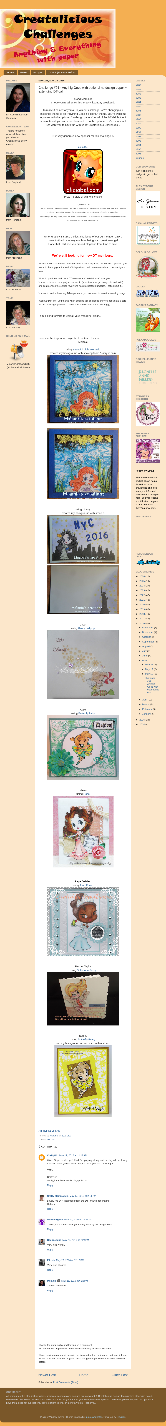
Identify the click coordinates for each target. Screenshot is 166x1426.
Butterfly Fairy (86, 713)
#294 (138, 145)
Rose (86, 793)
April (145, 699)
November (148, 632)
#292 (138, 136)
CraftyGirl (52, 1155)
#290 (138, 128)
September (148, 641)
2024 (142, 585)
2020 (142, 604)
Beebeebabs (54, 1240)
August (146, 646)
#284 (138, 102)
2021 (142, 599)
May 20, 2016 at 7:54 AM (77, 1219)
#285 (138, 106)
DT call (50, 1139)
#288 (138, 119)
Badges (37, 72)
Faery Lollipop (86, 628)
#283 (138, 97)
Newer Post (47, 1375)
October (147, 637)
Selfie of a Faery (86, 970)
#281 (138, 89)
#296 (138, 153)
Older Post (120, 1375)
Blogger (121, 1417)
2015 (142, 719)
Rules (23, 72)
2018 (142, 614)
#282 (138, 93)
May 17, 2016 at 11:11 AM (73, 1155)
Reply (50, 1185)
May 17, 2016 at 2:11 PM (82, 1196)
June (145, 655)
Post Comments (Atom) (65, 1382)
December (148, 627)
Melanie (51, 1280)
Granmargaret (55, 1219)
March (146, 704)
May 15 (149, 674)
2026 (142, 576)
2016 (142, 623)
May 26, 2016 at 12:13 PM (70, 1260)
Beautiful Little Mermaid (86, 349)
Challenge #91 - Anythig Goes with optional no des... (152, 685)
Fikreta (51, 1260)
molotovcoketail (93, 1417)
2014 (142, 724)
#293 (138, 140)
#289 (138, 123)
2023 (142, 590)
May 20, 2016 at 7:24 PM (75, 1240)
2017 (142, 618)
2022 (142, 595)
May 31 (149, 664)
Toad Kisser (87, 885)
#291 (138, 132)
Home (10, 72)
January (147, 713)
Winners (140, 158)
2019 (142, 609)
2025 (142, 581)
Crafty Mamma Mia (57, 1196)
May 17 (149, 669)
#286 (138, 110)
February (147, 709)
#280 (138, 85)
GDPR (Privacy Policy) (62, 72)
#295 (138, 149)
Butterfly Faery (86, 1039)
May (144, 660)
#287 (138, 115)
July (144, 651)
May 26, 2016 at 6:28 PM (74, 1280)
